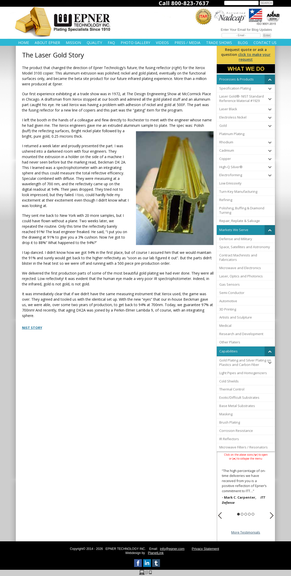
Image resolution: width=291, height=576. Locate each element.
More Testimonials (245, 532)
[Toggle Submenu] (270, 79)
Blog (243, 42)
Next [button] (272, 515)
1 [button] (238, 514)
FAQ (111, 42)
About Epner (47, 42)
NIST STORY (32, 327)
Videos (162, 42)
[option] (246, 487)
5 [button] (253, 514)
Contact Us (265, 42)
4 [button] (249, 514)
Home (23, 42)
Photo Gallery (135, 42)
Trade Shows (219, 42)
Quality (94, 42)
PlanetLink (156, 553)
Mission (73, 42)
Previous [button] (220, 515)
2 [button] (242, 514)
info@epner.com (172, 549)
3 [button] (245, 514)
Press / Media (187, 42)
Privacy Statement (205, 549)
